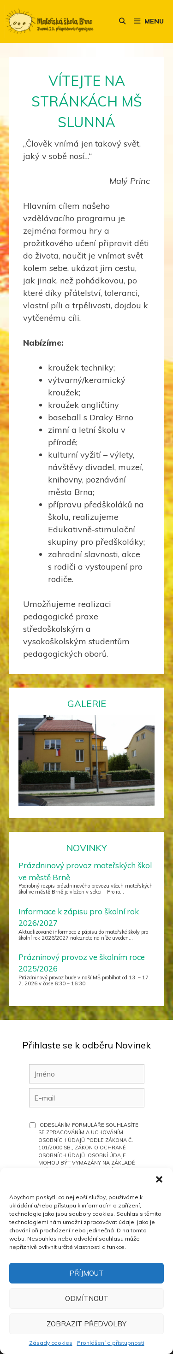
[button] (159, 1179)
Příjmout (86, 1273)
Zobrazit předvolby (86, 1323)
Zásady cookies (50, 1342)
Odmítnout (86, 1298)
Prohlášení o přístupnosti (110, 1342)
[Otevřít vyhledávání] (122, 21)
